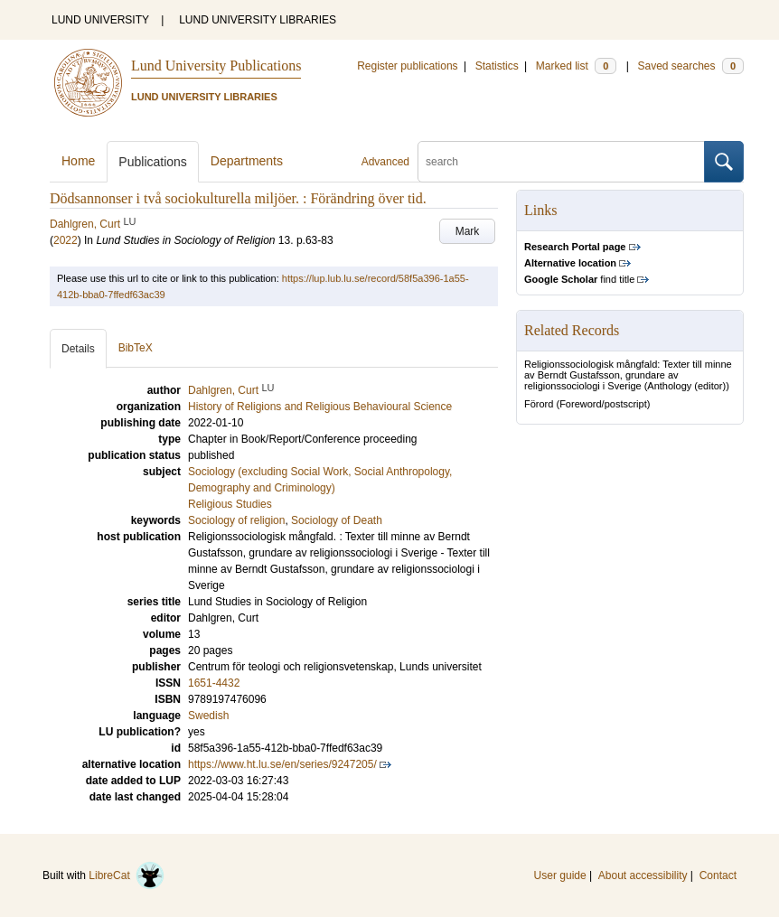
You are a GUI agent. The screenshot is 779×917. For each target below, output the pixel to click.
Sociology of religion (236, 520)
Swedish (208, 715)
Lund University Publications (216, 65)
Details (78, 348)
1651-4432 (213, 683)
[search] (561, 161)
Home (78, 161)
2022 (65, 240)
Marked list (576, 66)
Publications (152, 161)
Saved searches (690, 66)
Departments (247, 161)
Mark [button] (467, 231)
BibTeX (135, 348)
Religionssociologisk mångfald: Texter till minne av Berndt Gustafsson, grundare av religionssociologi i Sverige (628, 375)
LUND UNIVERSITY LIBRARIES (257, 20)
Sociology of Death (336, 520)
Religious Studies (230, 504)
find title (579, 279)
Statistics (497, 66)
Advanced (385, 161)
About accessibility (643, 875)
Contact (718, 875)
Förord (538, 403)
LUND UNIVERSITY (100, 20)
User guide (560, 875)
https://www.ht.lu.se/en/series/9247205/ (282, 764)
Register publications (407, 66)
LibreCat (126, 875)
